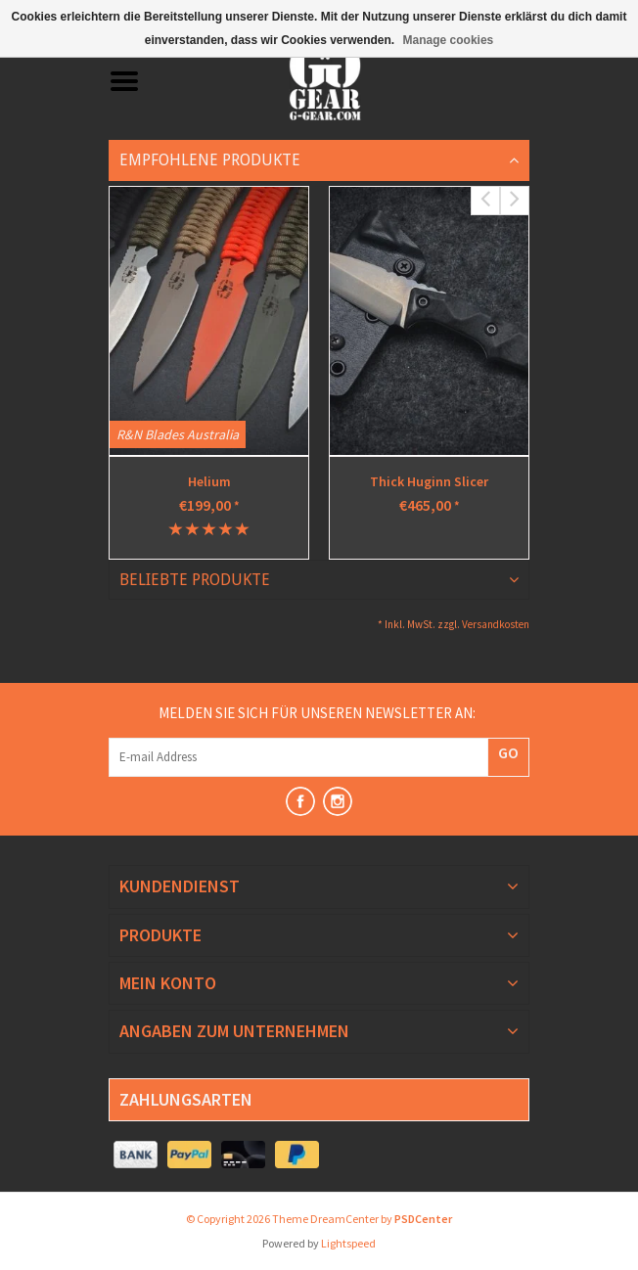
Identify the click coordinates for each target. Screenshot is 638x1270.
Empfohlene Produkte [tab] (209, 160)
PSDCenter (423, 1218)
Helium (209, 481)
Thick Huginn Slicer (429, 481)
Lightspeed (348, 1243)
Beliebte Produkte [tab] (194, 579)
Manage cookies (448, 40)
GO (508, 752)
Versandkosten (495, 624)
